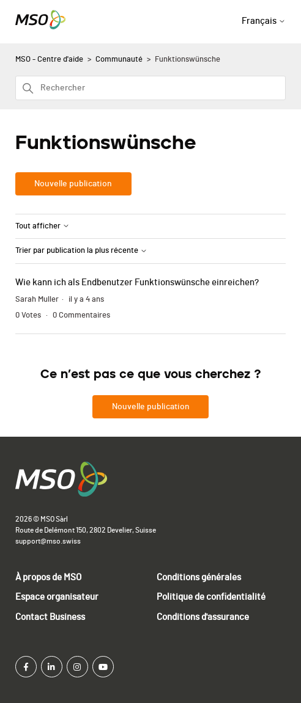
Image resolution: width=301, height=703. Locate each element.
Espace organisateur (56, 597)
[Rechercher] (150, 88)
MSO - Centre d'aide (49, 60)
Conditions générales (199, 577)
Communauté (119, 60)
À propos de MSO (48, 577)
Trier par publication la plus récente (81, 251)
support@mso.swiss (48, 541)
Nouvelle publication (73, 184)
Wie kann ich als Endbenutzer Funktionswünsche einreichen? (137, 282)
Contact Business (50, 617)
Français (264, 21)
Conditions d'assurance (203, 617)
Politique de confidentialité (211, 597)
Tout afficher (42, 226)
